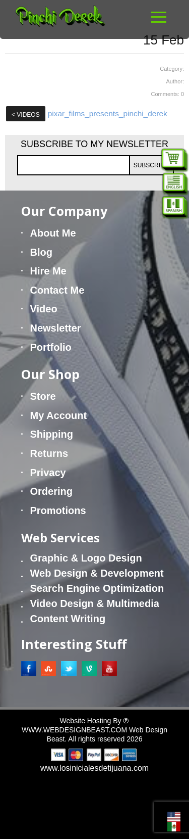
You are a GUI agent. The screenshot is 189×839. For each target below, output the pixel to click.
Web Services (60, 537)
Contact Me (57, 290)
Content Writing (68, 619)
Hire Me (48, 270)
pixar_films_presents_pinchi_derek (107, 113)
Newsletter (55, 328)
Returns (49, 453)
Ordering (51, 491)
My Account (58, 415)
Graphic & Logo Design (86, 558)
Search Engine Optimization (97, 588)
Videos (26, 114)
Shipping (52, 434)
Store (43, 396)
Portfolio (51, 347)
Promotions (58, 510)
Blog (41, 252)
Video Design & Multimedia (94, 603)
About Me (53, 233)
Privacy (48, 472)
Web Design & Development (97, 573)
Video (43, 308)
